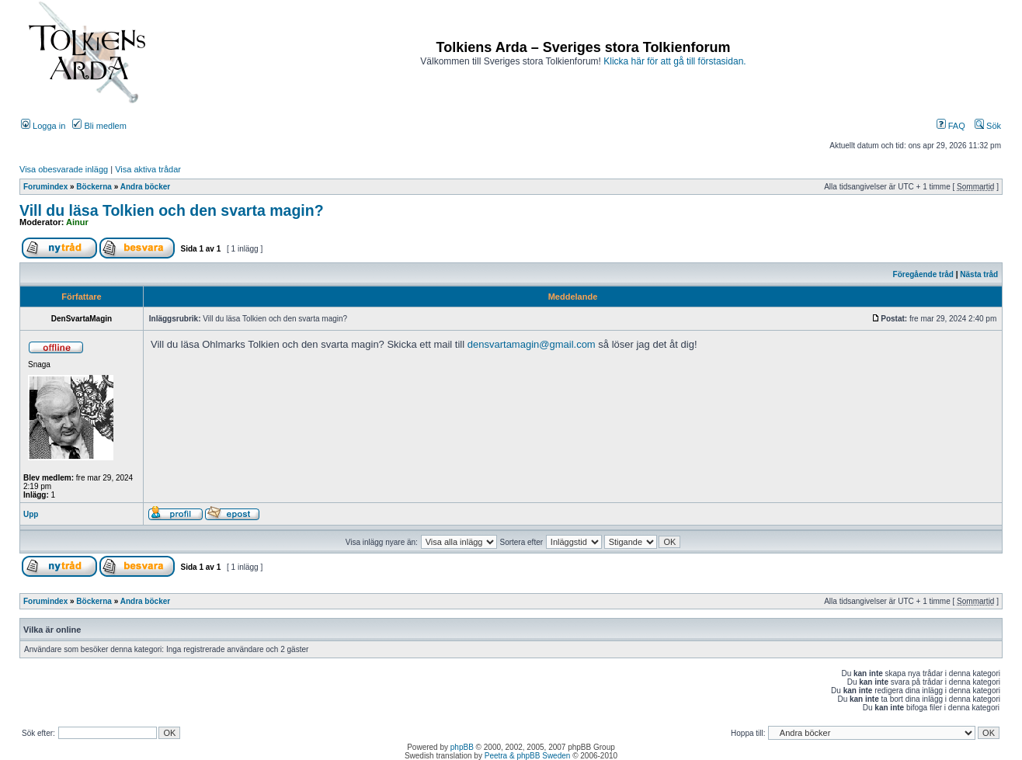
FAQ (951, 125)
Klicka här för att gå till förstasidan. (674, 61)
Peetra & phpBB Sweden (528, 755)
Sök (988, 125)
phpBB (462, 747)
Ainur (77, 222)
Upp (30, 514)
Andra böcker (145, 186)
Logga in (43, 125)
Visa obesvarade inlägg (63, 169)
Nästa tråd (979, 274)
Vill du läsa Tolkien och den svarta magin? (171, 210)
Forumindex (45, 186)
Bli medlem (99, 125)
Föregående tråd (923, 274)
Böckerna (94, 186)
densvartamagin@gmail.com (532, 344)
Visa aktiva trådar (148, 169)
